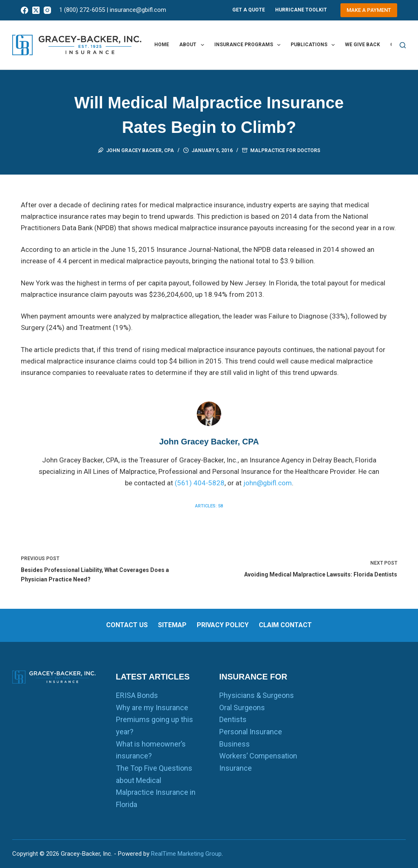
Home (161, 44)
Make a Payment (369, 10)
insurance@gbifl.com (138, 9)
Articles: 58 (209, 506)
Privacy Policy (223, 625)
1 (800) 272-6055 (82, 9)
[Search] (403, 45)
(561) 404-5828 (200, 483)
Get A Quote (248, 10)
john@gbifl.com (267, 483)
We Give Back (362, 44)
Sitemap (172, 625)
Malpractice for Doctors (285, 150)
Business (234, 744)
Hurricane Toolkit (301, 10)
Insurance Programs (249, 45)
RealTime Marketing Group (186, 853)
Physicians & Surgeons (256, 695)
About (193, 45)
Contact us (127, 625)
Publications (314, 45)
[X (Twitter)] (36, 10)
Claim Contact (285, 625)
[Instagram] (47, 10)
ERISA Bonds (137, 695)
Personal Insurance (250, 731)
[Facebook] (24, 10)
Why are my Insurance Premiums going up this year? (154, 719)
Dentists (233, 719)
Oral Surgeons (242, 707)
